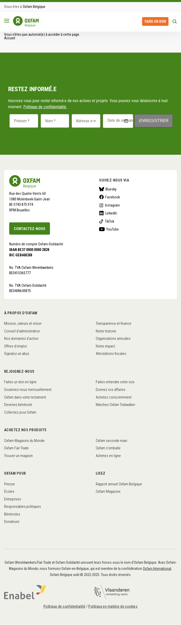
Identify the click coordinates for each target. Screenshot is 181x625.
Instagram (112, 205)
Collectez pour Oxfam (20, 412)
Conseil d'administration (22, 331)
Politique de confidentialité (65, 606)
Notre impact (105, 346)
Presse (9, 484)
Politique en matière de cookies (112, 606)
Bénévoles (12, 514)
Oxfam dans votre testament (25, 397)
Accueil (9, 38)
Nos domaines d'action (21, 338)
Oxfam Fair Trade (16, 448)
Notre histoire (106, 331)
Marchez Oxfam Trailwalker (115, 405)
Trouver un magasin (18, 456)
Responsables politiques (22, 506)
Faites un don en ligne (20, 382)
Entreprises (12, 499)
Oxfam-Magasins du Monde (24, 441)
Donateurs (11, 522)
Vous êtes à (13, 7)
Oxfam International (157, 569)
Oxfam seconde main (111, 441)
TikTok (109, 221)
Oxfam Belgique (34, 7)
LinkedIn (111, 213)
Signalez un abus (16, 354)
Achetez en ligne (108, 456)
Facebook (112, 197)
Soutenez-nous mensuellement (27, 390)
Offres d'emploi (15, 346)
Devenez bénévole (18, 405)
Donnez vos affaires (110, 390)
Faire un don (155, 21)
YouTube (112, 229)
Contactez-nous (29, 228)
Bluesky (110, 189)
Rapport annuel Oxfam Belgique (119, 484)
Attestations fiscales (111, 354)
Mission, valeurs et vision (22, 323)
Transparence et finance (113, 323)
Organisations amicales (113, 338)
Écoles (9, 491)
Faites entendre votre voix (115, 382)
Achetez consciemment (114, 397)
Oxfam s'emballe (108, 448)
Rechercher (175, 21)
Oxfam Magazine (108, 491)
